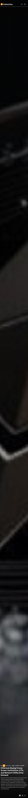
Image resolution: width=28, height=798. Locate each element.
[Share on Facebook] (20, 795)
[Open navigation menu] (25, 4)
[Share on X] (23, 795)
